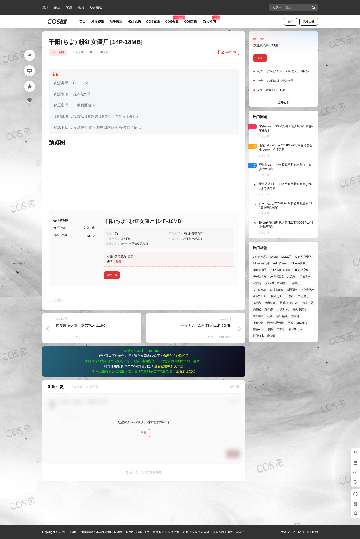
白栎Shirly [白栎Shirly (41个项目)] (283, 309)
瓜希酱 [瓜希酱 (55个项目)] (268, 309)
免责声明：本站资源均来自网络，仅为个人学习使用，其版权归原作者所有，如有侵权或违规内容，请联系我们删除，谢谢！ (163, 532)
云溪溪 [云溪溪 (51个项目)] (257, 283)
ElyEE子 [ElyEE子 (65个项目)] (286, 256)
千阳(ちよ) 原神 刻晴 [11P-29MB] (205, 362)
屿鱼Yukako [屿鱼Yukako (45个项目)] (260, 296)
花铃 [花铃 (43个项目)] (270, 316)
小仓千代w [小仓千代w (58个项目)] (307, 289)
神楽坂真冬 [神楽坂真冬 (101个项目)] (300, 309)
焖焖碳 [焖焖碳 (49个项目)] (257, 309)
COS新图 (58, 52)
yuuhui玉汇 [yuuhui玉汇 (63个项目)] (276, 276)
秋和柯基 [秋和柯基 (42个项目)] (258, 316)
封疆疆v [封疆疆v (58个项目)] (292, 289)
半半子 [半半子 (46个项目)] (296, 283)
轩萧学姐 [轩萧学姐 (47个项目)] (258, 322)
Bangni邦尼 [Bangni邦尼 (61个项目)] (260, 256)
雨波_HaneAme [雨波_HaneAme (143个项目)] (297, 322)
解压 (57, 7)
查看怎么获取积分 (176, 393)
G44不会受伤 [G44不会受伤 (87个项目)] (303, 256)
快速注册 (308, 21)
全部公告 (283, 102)
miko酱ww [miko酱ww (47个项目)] (279, 263)
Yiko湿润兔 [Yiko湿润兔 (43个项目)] (259, 276)
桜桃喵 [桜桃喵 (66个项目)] (257, 302)
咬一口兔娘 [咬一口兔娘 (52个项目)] (259, 289)
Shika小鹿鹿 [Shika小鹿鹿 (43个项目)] (301, 269)
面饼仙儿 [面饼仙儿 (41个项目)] (258, 335)
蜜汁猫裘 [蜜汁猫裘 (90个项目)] (282, 316)
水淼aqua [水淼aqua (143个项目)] (270, 302)
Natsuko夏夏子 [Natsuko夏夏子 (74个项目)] (299, 263)
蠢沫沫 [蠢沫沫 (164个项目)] (295, 316)
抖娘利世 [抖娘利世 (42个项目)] (276, 296)
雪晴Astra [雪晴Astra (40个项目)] (258, 329)
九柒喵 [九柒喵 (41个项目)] (291, 276)
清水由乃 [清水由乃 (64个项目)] (307, 302)
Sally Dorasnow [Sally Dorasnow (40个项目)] (280, 269)
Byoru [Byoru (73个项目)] (274, 256)
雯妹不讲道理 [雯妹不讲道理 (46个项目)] (276, 329)
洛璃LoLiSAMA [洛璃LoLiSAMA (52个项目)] (289, 302)
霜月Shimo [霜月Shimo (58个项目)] (295, 329)
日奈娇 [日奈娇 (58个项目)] (290, 296)
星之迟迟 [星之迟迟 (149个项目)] (303, 296)
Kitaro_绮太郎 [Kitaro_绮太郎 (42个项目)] (261, 263)
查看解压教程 (185, 408)
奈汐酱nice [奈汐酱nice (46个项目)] (276, 289)
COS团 (70, 532)
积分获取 (96, 7)
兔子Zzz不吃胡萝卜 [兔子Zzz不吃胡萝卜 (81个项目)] (276, 283)
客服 (69, 7)
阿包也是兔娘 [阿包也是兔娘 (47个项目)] (275, 322)
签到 (45, 7)
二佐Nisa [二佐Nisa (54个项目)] (304, 276)
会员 (81, 7)
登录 (290, 21)
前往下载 (228, 52)
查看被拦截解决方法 (168, 403)
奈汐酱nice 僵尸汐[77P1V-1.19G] (81, 362)
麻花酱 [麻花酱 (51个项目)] (271, 335)
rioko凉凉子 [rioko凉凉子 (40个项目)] (260, 269)
